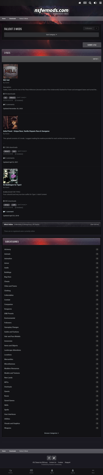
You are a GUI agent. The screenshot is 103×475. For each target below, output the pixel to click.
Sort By (96, 59)
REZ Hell (6, 80)
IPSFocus (44, 462)
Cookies (60, 462)
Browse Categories (51, 433)
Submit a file (91, 45)
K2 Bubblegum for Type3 (12, 185)
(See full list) (94, 224)
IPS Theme (36, 462)
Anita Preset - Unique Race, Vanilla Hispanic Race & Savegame (26, 131)
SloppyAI (67, 462)
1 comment (8, 212)
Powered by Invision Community (51, 464)
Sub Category (51, 34)
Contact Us (52, 462)
